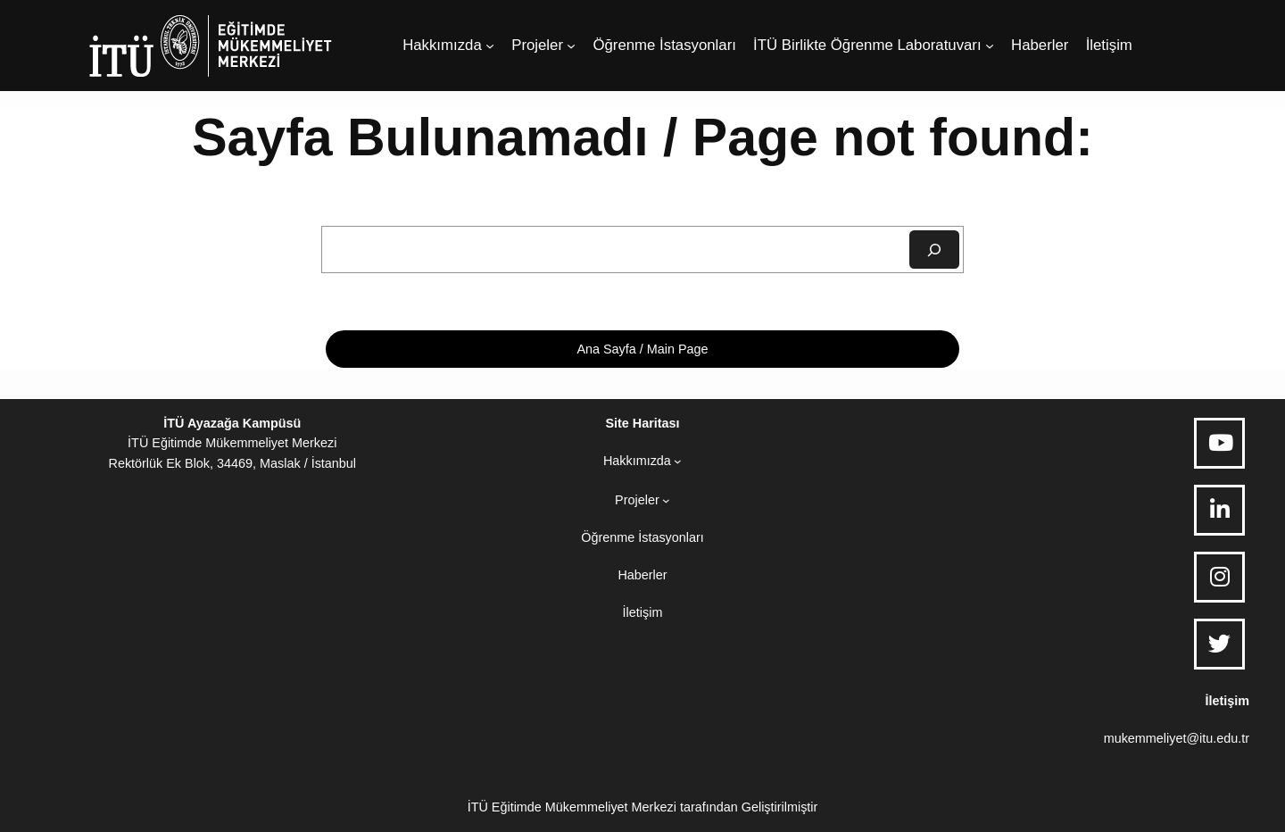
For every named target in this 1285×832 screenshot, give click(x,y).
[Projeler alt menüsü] (571, 45)
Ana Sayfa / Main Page (642, 349)
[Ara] (934, 249)
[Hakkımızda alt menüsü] (489, 45)
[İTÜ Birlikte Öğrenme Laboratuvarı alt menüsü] (989, 45)
